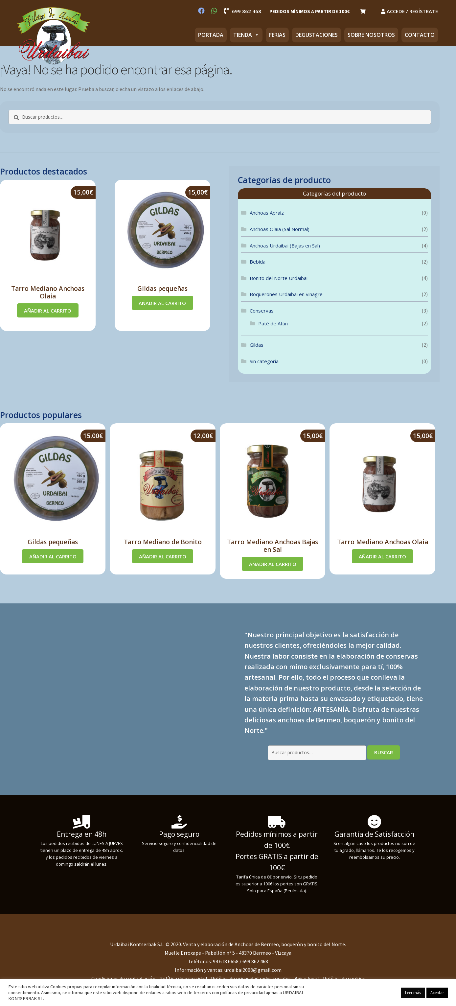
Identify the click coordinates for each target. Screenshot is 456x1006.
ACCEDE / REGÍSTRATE (409, 11)
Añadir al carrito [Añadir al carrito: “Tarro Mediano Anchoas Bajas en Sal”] (272, 564)
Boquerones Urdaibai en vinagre (286, 294)
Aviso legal (307, 978)
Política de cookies (344, 978)
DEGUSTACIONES (316, 34)
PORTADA (210, 34)
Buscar (383, 752)
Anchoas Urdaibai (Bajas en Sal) (285, 245)
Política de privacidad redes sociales (251, 978)
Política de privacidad (183, 978)
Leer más (413, 992)
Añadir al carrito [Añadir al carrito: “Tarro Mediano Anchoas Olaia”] (47, 310)
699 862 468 (242, 11)
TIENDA (246, 34)
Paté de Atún (273, 323)
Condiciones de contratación (123, 978)
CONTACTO (420, 34)
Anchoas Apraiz (267, 212)
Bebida (257, 261)
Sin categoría (264, 361)
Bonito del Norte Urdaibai (279, 278)
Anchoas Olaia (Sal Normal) (279, 229)
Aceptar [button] (437, 992)
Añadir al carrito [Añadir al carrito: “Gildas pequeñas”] (162, 303)
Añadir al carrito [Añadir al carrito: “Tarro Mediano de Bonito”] (162, 556)
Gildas (256, 344)
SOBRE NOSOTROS (371, 34)
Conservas (262, 310)
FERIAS (277, 34)
